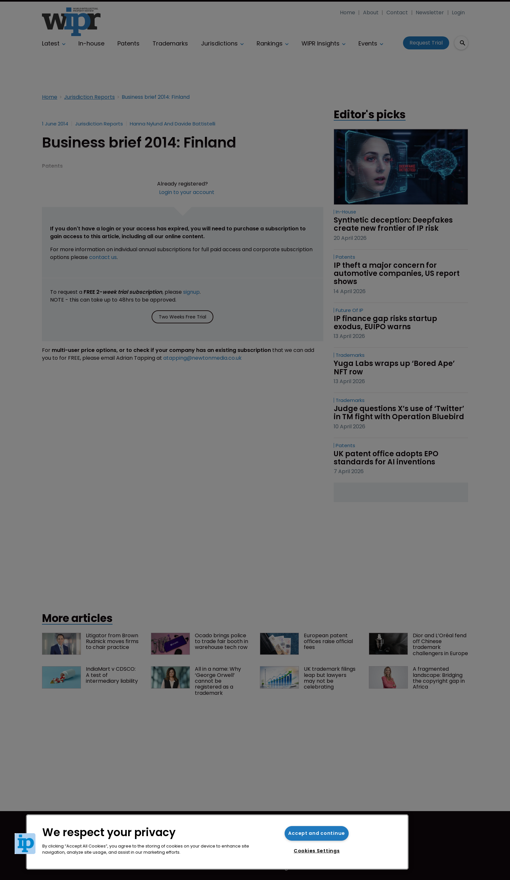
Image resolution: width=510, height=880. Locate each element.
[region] (217, 842)
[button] (25, 843)
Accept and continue (316, 833)
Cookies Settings (317, 851)
